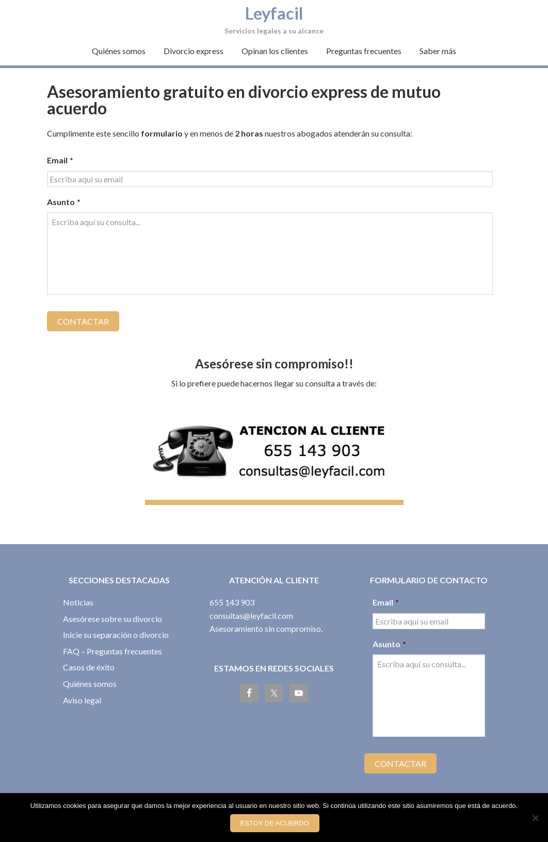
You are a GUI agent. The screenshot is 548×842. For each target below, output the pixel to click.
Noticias (78, 596)
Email (60, 160)
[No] (535, 819)
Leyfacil (274, 12)
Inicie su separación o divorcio (116, 628)
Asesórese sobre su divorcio (112, 612)
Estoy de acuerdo (276, 825)
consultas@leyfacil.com (251, 609)
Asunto (63, 202)
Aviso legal (82, 693)
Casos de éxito (89, 661)
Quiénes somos (90, 677)
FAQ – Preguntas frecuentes (112, 645)
